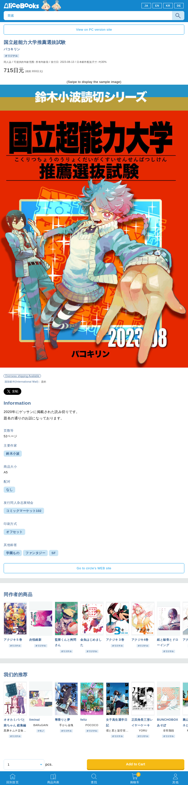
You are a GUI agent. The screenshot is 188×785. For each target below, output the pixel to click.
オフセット (14, 532)
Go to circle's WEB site (94, 568)
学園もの (12, 553)
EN (157, 5)
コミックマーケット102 (24, 511)
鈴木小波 (12, 453)
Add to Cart (135, 764)
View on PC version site (94, 29)
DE (179, 5)
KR (168, 5)
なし (9, 490)
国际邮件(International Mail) (21, 381)
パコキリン (12, 49)
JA (146, 5)
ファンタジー (35, 553)
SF (53, 553)
